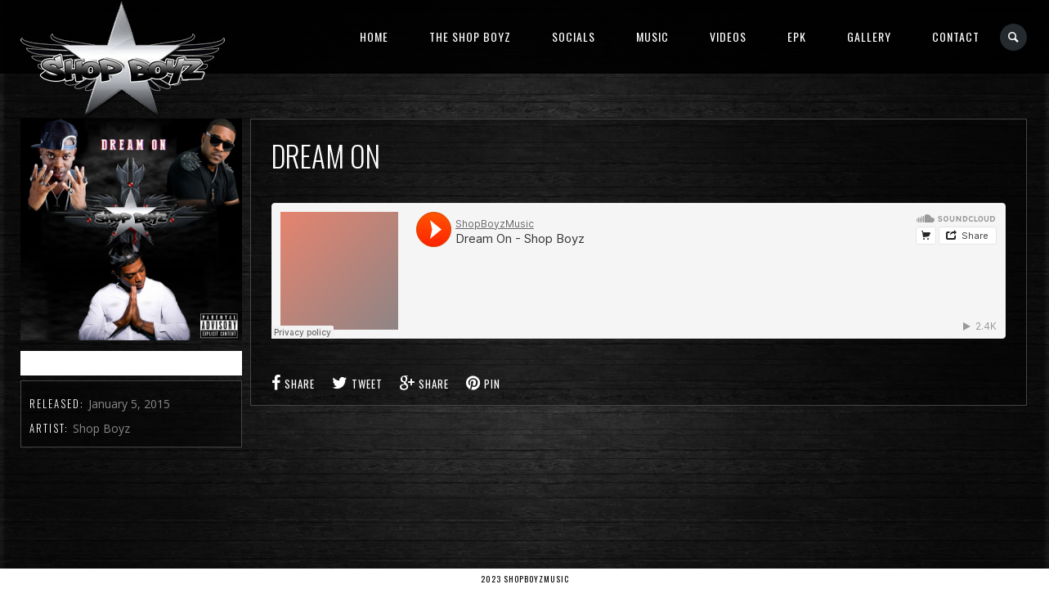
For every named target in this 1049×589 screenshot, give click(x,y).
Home (374, 36)
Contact (956, 36)
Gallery (869, 36)
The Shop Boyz (470, 36)
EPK (796, 36)
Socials (573, 36)
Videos (728, 36)
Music (652, 36)
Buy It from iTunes (131, 363)
